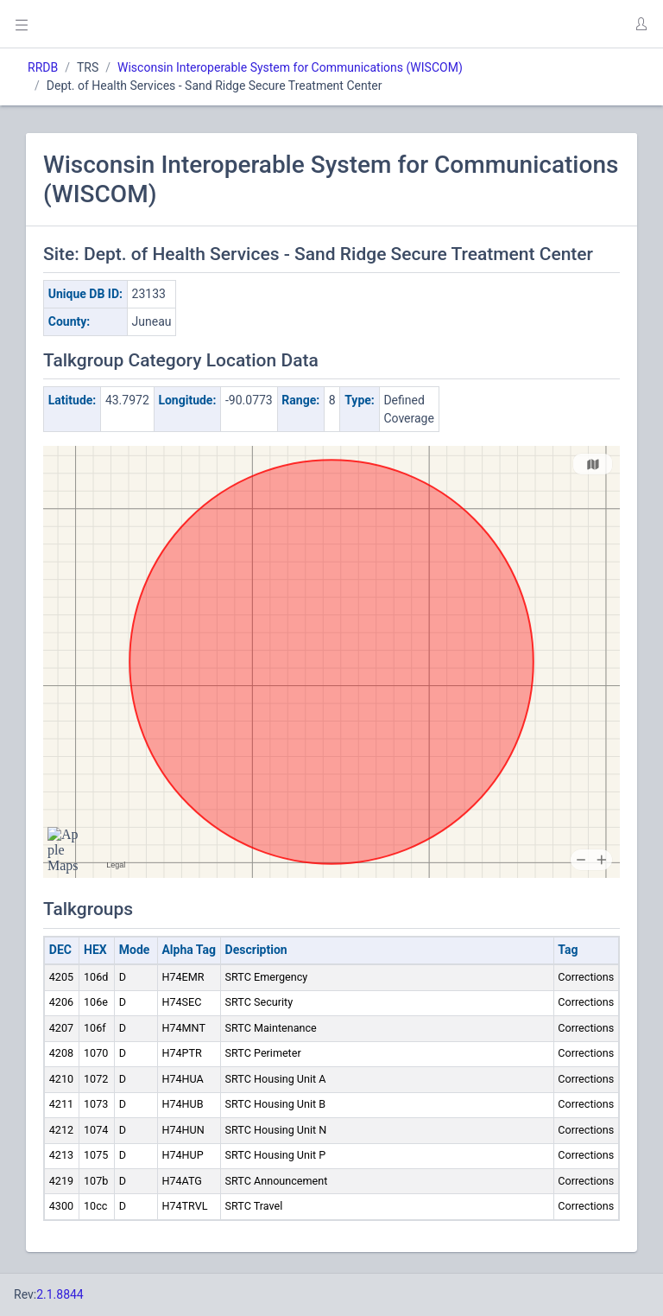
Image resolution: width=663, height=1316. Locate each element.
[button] (640, 24)
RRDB (43, 67)
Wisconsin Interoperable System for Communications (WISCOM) (290, 67)
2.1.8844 (60, 1294)
